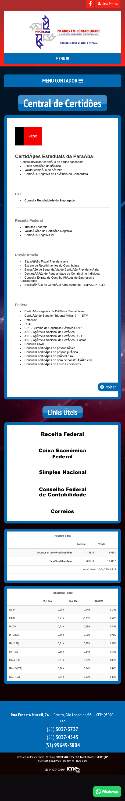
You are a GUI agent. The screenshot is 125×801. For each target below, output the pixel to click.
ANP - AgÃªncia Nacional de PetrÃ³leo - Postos (55, 340)
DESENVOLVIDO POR (54, 770)
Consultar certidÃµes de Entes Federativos (52, 364)
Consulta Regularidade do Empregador (50, 200)
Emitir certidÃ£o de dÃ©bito (42, 165)
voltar (108, 387)
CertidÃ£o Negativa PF (39, 235)
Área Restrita (108, 4)
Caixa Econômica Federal (62, 453)
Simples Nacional (62, 472)
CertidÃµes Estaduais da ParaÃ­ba (54, 156)
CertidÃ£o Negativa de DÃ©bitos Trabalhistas (54, 311)
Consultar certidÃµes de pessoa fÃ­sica (49, 348)
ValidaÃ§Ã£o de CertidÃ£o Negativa (48, 231)
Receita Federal (62, 434)
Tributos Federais (35, 227)
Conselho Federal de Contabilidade (62, 492)
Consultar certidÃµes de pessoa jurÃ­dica (51, 352)
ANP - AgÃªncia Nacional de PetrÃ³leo (49, 332)
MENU (62, 58)
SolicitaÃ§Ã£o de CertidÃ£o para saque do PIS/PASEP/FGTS (64, 284)
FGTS (28, 323)
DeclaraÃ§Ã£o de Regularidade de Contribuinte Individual (62, 273)
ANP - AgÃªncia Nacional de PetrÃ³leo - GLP (53, 336)
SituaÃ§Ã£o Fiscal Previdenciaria (46, 261)
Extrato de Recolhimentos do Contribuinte (51, 265)
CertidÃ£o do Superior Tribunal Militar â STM (56, 315)
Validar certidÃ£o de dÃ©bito (43, 169)
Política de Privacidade (75, 761)
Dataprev (30, 319)
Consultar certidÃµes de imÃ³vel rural (48, 356)
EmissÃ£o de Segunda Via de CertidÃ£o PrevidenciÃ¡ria (61, 269)
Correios (62, 511)
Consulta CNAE (34, 344)
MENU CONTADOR (62, 80)
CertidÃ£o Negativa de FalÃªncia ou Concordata (56, 173)
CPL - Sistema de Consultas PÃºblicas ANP (53, 328)
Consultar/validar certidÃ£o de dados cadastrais (51, 161)
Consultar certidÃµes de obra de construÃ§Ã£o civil (58, 360)
